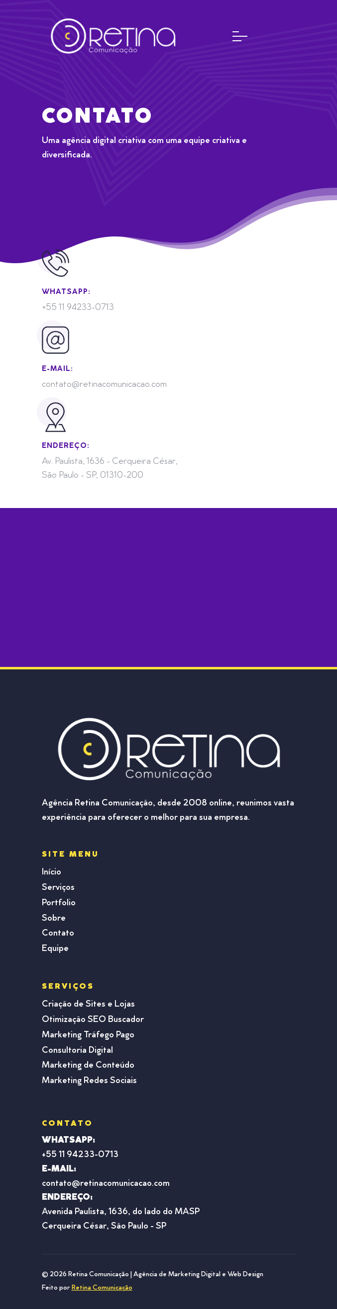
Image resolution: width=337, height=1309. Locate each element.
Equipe (55, 949)
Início (51, 872)
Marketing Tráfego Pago (88, 1035)
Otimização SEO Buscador (93, 1020)
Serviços (58, 887)
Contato (58, 933)
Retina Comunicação (102, 1288)
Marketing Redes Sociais (89, 1081)
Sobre (54, 918)
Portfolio (59, 903)
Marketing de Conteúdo (88, 1065)
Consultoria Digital (77, 1050)
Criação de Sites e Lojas (88, 1004)
